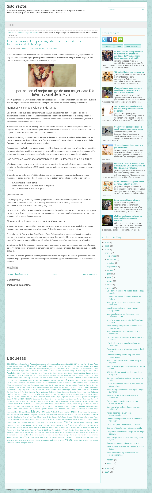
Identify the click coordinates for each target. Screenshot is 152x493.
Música (46, 415)
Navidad (53, 415)
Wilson (95, 440)
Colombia (23, 380)
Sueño (41, 435)
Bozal (70, 373)
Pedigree (51, 419)
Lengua (31, 409)
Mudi (21, 415)
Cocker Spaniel (93, 378)
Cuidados (52, 383)
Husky (51, 404)
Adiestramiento (61, 364)
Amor (86, 366)
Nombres (87, 415)
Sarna (77, 430)
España (80, 392)
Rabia (96, 425)
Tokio (37, 437)
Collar (16, 380)
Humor (45, 404)
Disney (79, 387)
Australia (79, 369)
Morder (16, 415)
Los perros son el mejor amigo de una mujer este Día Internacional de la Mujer (44, 43)
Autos (85, 369)
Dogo (19, 390)
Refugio (51, 427)
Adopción (72, 364)
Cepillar (30, 378)
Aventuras (90, 369)
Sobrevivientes (90, 433)
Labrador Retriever (92, 406)
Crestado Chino (92, 380)
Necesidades (62, 415)
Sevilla (27, 433)
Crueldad (10, 383)
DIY (8, 390)
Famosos (61, 394)
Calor (19, 375)
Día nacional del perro (22, 387)
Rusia (39, 430)
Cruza (16, 383)
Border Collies (58, 373)
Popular (107, 46)
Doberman (13, 390)
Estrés (31, 394)
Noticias (94, 414)
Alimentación (32, 366)
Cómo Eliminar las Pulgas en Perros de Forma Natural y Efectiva (129, 183)
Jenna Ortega (36, 406)
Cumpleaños (66, 383)
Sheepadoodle (49, 433)
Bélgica (84, 371)
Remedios (86, 427)
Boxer (66, 373)
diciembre (111, 256)
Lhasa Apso (52, 409)
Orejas (49, 417)
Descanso (35, 385)
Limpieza (61, 409)
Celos (25, 378)
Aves (96, 369)
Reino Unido (65, 427)
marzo (110, 288)
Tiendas (15, 437)
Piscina (22, 425)
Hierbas (89, 401)
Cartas (80, 375)
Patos (37, 419)
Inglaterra (73, 404)
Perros (35, 33)
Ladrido (9, 409)
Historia (10, 404)
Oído (30, 417)
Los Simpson (80, 409)
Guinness (86, 399)
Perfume (95, 419)
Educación (94, 390)
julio (109, 274)
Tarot (60, 435)
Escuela (73, 392)
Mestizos (67, 412)
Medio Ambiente (51, 412)
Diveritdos (87, 387)
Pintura (16, 425)
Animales (94, 366)
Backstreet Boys (18, 371)
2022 (9, 364)
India (68, 404)
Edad (79, 390)
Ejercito (16, 392)
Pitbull (28, 425)
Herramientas (68, 401)
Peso (82, 423)
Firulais (16, 397)
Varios (96, 437)
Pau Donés (43, 419)
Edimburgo (85, 390)
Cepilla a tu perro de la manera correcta (123, 424)
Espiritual (86, 392)
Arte (67, 369)
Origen (54, 417)
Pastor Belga (24, 419)
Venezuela (22, 440)
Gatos (14, 399)
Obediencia (18, 417)
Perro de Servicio (20, 423)
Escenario (65, 392)
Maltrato (89, 409)
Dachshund (93, 383)
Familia (53, 394)
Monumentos (93, 412)
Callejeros (11, 375)
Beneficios (11, 373)
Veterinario (54, 440)
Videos (68, 440)
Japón (24, 406)
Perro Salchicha (55, 423)
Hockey (26, 404)
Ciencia (78, 378)
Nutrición (10, 417)
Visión (85, 440)
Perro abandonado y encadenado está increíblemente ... (123, 454)
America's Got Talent (68, 366)
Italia (13, 406)
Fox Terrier (33, 397)
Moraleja (10, 415)
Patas (32, 419)
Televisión (82, 435)
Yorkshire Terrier (13, 443)
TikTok (21, 437)
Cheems (36, 378)
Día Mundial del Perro (74, 385)
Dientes (46, 387)
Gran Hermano (55, 399)
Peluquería (81, 419)
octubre (110, 263)
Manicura (10, 412)
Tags (119, 46)
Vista (90, 440)
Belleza (95, 371)
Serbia (22, 433)
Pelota (75, 419)
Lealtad (25, 409)
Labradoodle (73, 406)
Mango (96, 409)
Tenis (89, 435)
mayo (109, 281)
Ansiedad (20, 369)
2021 (107, 472)
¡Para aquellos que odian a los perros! (123, 443)
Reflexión (44, 427)
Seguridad (10, 433)
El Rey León (24, 392)
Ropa (18, 430)
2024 (107, 249)
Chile (51, 378)
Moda (85, 412)
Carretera (67, 376)
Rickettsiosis (11, 430)
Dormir (53, 390)
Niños (80, 414)
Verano (37, 440)
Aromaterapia (60, 369)
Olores (43, 417)
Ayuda (9, 371)
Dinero (56, 387)
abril (109, 284)
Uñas (76, 437)
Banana (39, 371)
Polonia (58, 425)
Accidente (42, 364)
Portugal (64, 425)
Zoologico (23, 443)
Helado (51, 401)
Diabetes (33, 387)
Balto (34, 371)
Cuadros (22, 383)
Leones (37, 409)
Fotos (26, 396)
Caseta (86, 376)
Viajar (62, 440)
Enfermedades (42, 392)
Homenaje (38, 404)
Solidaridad (11, 435)
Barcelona (65, 371)
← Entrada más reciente (18, 274)
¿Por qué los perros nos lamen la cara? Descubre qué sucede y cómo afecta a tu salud (128, 90)
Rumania (33, 430)
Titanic (32, 437)
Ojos (34, 417)
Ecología (67, 390)
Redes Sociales (34, 427)
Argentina (51, 369)
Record (25, 427)
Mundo (40, 415)
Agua (96, 364)
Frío (43, 397)
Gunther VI (94, 399)
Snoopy (82, 433)
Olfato (39, 417)
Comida (30, 380)
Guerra (80, 399)
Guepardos (73, 399)
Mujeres (28, 33)
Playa (40, 425)
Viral (80, 440)
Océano (25, 417)
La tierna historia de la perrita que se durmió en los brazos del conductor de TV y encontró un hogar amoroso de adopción (128, 54)
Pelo (70, 419)
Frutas (47, 397)
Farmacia (69, 394)
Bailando (28, 371)
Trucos (48, 437)
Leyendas (44, 409)
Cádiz (96, 373)
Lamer (20, 409)
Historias (18, 403)
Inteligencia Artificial (84, 404)
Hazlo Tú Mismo (36, 401)
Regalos (58, 427)
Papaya (82, 417)
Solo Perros (17, 6)
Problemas (72, 425)
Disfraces (72, 387)
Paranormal (89, 417)
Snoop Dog (75, 433)
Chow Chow (63, 378)
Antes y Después (30, 369)
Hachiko (10, 401)
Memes (60, 412)
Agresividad (88, 364)
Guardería (64, 399)
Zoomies (30, 443)
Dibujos (40, 387)
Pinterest (10, 425)
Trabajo (42, 437)
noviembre (111, 259)
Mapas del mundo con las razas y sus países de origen (123, 315)
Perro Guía (44, 423)
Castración (94, 376)
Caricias (60, 376)
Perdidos (89, 419)
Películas (64, 419)
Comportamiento (42, 380)
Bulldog (82, 373)
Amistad (80, 366)
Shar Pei (41, 433)
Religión (80, 427)
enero (109, 463)
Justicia (56, 406)
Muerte (27, 414)
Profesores (81, 425)
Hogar (31, 404)
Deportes (18, 385)
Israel (9, 406)
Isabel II (95, 404)
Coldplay (10, 380)
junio (109, 277)
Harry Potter (25, 401)
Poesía (52, 425)
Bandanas (46, 371)
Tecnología (73, 435)
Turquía (61, 437)
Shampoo (34, 433)
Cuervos (45, 383)
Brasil (75, 373)
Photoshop (88, 423)
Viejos (75, 440)
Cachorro (89, 373)
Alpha (51, 366)
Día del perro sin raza (57, 385)
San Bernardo (53, 430)
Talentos (55, 435)
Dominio (47, 390)
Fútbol (76, 397)
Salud (45, 430)
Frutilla (53, 397)
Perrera (9, 423)
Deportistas (26, 385)
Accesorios (34, 364)
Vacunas (90, 437)
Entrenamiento (55, 392)
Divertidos (94, 387)
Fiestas (95, 394)
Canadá (39, 376)
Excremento (46, 394)
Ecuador (73, 390)
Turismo (54, 437)
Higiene (95, 401)
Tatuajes (66, 435)
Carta (74, 375)
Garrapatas (94, 397)
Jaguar (18, 406)
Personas (76, 423)
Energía (32, 392)
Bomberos (38, 373)
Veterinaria (45, 440)
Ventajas (30, 440)
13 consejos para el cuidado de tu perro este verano (128, 146)
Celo (20, 378)
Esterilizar (24, 394)
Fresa (40, 397)
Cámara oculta (28, 375)
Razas (9, 427)
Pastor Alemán (13, 419)
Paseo (96, 417)
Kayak (61, 406)
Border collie (47, 373)
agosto (110, 270)
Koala (66, 406)
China (55, 378)
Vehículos (10, 440)
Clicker (84, 378)
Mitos (80, 412)
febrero (110, 460)
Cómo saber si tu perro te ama (127, 200)
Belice (90, 371)
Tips (26, 437)
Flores (22, 397)
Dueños (60, 390)
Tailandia (48, 435)
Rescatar (94, 427)
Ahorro (9, 366)
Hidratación (77, 401)
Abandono (19, 364)
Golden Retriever (25, 399)
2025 (107, 246)
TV (66, 437)
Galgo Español (84, 397)
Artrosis (72, 369)
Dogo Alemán (26, 390)
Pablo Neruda (67, 417)
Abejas (26, 364)
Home (10, 33)
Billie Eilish (21, 373)
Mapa (16, 412)
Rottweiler (25, 430)
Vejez (16, 440)
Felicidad (76, 394)
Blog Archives (132, 46)
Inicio (10, 25)
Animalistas (12, 369)
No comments (52, 48)
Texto (9, 437)
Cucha (32, 383)
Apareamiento (41, 369)
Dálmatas (10, 385)
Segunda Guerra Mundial (89, 430)
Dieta (51, 387)
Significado (67, 433)
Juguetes (49, 406)
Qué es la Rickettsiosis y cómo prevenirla (124, 428)
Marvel (27, 412)
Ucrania (70, 437)
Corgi (78, 380)
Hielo (84, 401)
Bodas (32, 373)
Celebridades (12, 378)
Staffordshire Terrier (31, 435)
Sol (97, 433)
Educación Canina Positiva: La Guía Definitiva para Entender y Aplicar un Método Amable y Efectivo (129, 165)
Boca (27, 373)
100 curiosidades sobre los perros (129, 72)
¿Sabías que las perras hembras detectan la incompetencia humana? (128, 218)
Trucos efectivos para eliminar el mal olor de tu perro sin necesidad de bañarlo (128, 108)
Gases (9, 399)
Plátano (34, 425)
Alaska (15, 366)
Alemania (22, 366)
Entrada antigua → (89, 274)
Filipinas (10, 397)
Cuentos (38, 383)
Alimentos (43, 366)
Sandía (71, 430)
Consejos (70, 380)
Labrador (81, 406)
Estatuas (17, 394)
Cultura (59, 383)
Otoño (60, 417)
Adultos (80, 364)
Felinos (82, 394)
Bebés (78, 371)
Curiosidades (77, 383)
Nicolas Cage (72, 415)
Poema (46, 425)
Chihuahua (44, 378)
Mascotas (19, 33)
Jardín (28, 406)
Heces (46, 401)
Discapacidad (63, 387)
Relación (73, 427)
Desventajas (43, 385)
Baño (53, 371)
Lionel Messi (70, 409)
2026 (107, 242)
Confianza (61, 380)
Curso (86, 383)
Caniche (53, 376)
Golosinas (36, 399)
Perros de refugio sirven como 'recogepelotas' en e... (120, 414)
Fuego (58, 397)
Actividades (51, 364)
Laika (15, 409)
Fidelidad (89, 394)
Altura (57, 366)
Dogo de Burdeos (38, 390)
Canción (46, 376)
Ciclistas (71, 378)
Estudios (38, 394)
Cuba (28, 383)
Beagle (72, 371)
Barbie (58, 371)
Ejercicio (10, 392)
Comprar (53, 380)
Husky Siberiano (60, 404)
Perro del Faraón (34, 423)
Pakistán (76, 417)
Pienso (95, 423)
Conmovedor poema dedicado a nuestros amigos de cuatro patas (128, 128)
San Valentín (64, 430)
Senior (17, 433)
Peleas (57, 419)
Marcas (22, 412)
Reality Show (17, 427)
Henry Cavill (58, 401)
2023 (13, 364)
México (74, 412)
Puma (92, 425)
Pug (87, 425)
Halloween (17, 401)
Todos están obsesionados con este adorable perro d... (122, 402)
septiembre (112, 267)
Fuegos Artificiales (67, 397)
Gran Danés (45, 399)
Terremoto (94, 435)
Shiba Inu (58, 433)
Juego (44, 406)
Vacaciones (82, 437)
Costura (83, 380)
